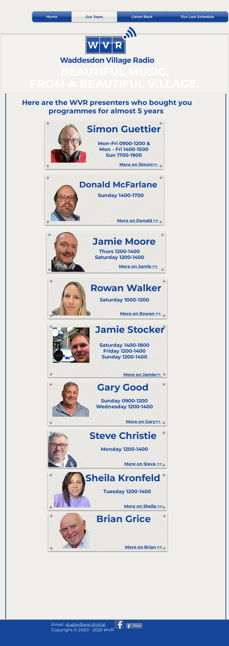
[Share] (134, 626)
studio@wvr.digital (86, 624)
